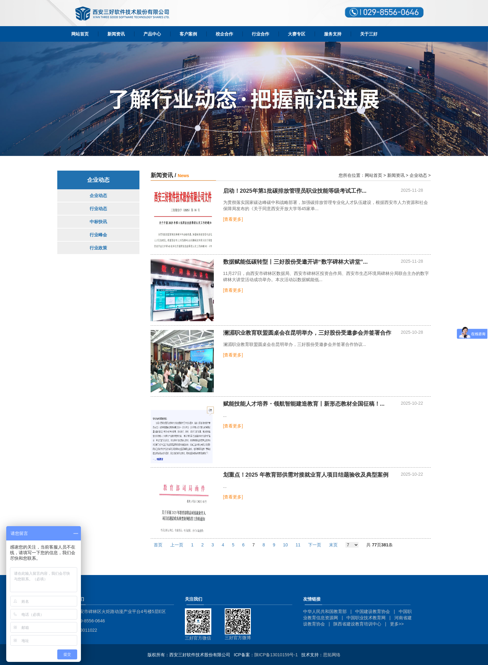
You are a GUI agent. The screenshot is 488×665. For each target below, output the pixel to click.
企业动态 (98, 195)
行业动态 (98, 208)
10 (285, 544)
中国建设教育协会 (372, 611)
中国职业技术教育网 (366, 617)
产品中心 (152, 33)
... (295, 191)
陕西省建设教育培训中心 (357, 623)
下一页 (314, 544)
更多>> (397, 623)
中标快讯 (98, 221)
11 (298, 544)
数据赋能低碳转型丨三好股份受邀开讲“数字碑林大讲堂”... (295, 262)
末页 (333, 544)
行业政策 (98, 247)
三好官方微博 (238, 637)
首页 (158, 544)
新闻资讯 (116, 33)
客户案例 (188, 33)
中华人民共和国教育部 (325, 611)
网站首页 (80, 33)
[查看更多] (233, 219)
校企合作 (224, 33)
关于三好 (369, 33)
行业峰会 (98, 234)
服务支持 (332, 33)
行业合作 (260, 33)
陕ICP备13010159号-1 (276, 654)
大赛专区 (296, 33)
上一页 (176, 544)
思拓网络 (331, 654)
